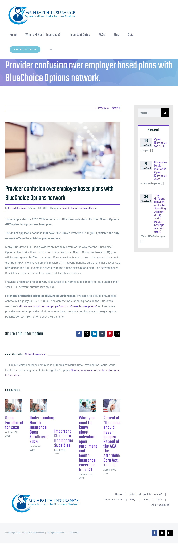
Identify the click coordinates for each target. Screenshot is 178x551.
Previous (103, 108)
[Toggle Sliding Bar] (51, 49)
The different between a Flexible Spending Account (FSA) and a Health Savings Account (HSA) (160, 213)
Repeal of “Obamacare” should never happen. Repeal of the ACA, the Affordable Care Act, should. (114, 441)
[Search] (165, 112)
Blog (146, 499)
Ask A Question (160, 504)
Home (118, 494)
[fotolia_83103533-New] (62, 150)
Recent (154, 130)
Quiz (159, 499)
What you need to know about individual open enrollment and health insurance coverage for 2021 (88, 444)
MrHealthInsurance (17, 208)
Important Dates (113, 499)
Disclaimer (74, 533)
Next (115, 108)
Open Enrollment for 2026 (14, 422)
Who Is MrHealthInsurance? (146, 494)
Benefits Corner (69, 208)
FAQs (133, 499)
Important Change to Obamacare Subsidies (63, 438)
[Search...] (149, 112)
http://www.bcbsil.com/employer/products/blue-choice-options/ (57, 306)
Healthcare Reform (87, 208)
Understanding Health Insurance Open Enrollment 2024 (42, 429)
